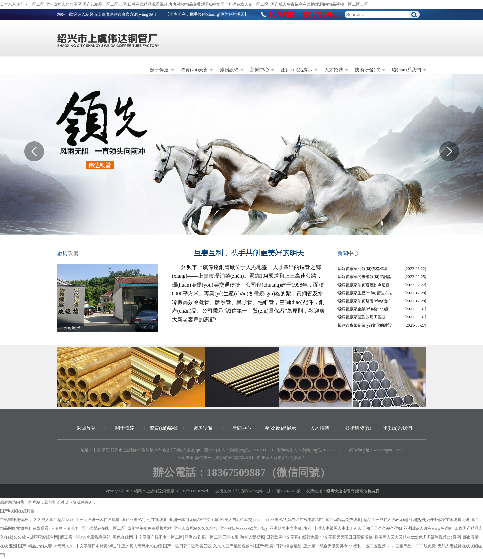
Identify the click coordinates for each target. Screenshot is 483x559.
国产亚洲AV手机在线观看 (144, 519)
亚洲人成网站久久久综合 (195, 528)
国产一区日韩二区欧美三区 (187, 546)
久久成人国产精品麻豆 (53, 519)
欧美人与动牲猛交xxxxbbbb (244, 519)
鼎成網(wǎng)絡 (249, 491)
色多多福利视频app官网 (440, 537)
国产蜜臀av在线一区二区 (103, 528)
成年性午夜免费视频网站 (149, 528)
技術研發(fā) (367, 69)
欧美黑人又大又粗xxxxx (396, 537)
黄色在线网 (123, 537)
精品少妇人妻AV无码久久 (51, 546)
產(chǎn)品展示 (296, 69)
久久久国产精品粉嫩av (233, 546)
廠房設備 (229, 69)
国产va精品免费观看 (343, 519)
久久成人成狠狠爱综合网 (36, 537)
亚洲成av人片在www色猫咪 (428, 528)
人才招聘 (333, 69)
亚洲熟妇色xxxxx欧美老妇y (243, 528)
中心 (348, 253)
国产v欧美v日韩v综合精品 (278, 546)
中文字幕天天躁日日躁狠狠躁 (346, 537)
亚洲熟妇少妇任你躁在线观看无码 (439, 519)
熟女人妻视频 (252, 537)
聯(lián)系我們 (406, 69)
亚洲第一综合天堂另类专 (325, 546)
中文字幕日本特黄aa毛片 (97, 546)
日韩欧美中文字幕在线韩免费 (292, 537)
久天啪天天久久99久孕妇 (380, 528)
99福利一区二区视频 (367, 546)
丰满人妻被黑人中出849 (334, 528)
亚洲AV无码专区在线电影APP (297, 519)
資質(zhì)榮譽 (194, 69)
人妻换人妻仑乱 (65, 528)
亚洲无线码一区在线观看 (97, 519)
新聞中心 (259, 69)
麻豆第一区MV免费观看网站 (85, 537)
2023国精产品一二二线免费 (411, 546)
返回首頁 (86, 428)
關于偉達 (159, 69)
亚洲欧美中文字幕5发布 (291, 528)
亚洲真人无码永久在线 (141, 546)
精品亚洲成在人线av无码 (385, 519)
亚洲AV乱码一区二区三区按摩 (211, 537)
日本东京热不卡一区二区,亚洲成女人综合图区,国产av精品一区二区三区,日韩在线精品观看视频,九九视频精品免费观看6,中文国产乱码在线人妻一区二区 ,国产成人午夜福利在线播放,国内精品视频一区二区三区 (184, 4)
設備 (68, 253)
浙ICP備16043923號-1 (285, 491)
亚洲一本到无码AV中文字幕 (194, 519)
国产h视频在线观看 (17, 511)
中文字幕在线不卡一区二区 (159, 537)
